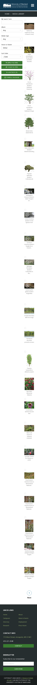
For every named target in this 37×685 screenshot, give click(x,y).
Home (7, 14)
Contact (18, 646)
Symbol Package (12, 77)
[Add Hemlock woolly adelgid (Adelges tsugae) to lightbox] (25, 541)
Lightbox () (11, 72)
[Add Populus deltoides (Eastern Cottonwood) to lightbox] (25, 162)
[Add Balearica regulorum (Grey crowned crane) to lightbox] (25, 20)
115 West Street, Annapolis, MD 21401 (17, 637)
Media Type (5, 36)
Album (3, 27)
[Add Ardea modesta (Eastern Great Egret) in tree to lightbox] (25, 210)
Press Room (22, 625)
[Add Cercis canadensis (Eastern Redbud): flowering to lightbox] (25, 68)
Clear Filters (12, 67)
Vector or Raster (6, 45)
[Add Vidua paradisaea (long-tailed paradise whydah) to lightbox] (25, 44)
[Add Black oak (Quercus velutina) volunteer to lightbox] (25, 422)
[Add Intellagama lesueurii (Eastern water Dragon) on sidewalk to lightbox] (25, 186)
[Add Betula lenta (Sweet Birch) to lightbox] (25, 115)
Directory (6, 622)
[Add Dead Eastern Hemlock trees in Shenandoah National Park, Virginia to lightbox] (25, 470)
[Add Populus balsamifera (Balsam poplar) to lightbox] (25, 352)
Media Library (18, 14)
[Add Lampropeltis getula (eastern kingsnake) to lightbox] (25, 281)
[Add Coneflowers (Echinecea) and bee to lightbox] (25, 399)
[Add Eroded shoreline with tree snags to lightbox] (25, 304)
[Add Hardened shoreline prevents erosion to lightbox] (25, 328)
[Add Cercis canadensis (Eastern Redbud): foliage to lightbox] (25, 91)
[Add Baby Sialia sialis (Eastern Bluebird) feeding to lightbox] (25, 139)
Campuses (6, 618)
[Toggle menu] (32, 5)
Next (29, 598)
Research (6, 625)
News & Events (23, 618)
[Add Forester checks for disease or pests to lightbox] (25, 446)
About (21, 615)
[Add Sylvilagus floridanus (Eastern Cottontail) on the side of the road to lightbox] (25, 257)
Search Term (6, 19)
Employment (23, 622)
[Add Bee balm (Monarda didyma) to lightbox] (25, 375)
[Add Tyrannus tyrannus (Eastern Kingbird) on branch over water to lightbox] (25, 233)
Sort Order (4, 53)
